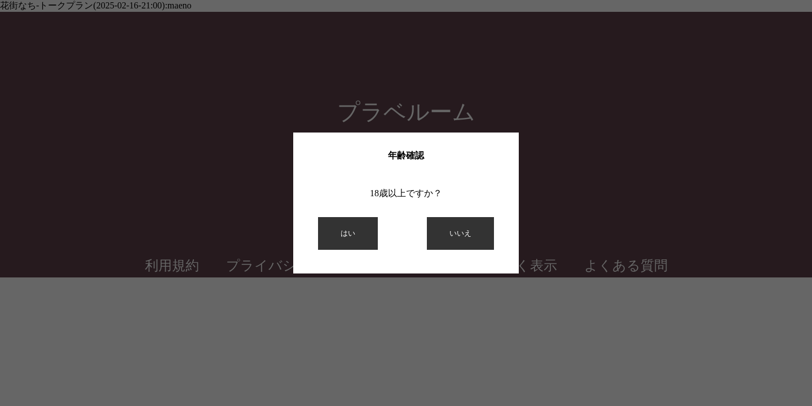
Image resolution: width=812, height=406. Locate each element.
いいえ (460, 233)
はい (348, 233)
